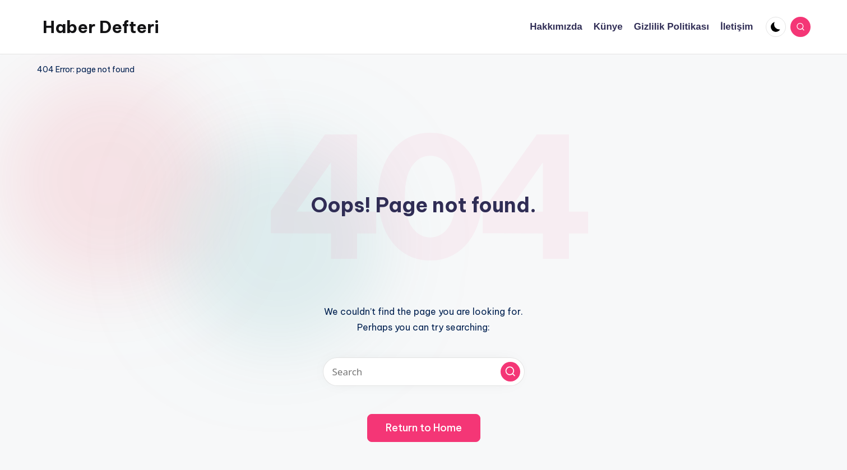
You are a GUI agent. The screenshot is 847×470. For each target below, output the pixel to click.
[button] (510, 371)
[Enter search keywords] (424, 371)
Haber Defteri (101, 27)
